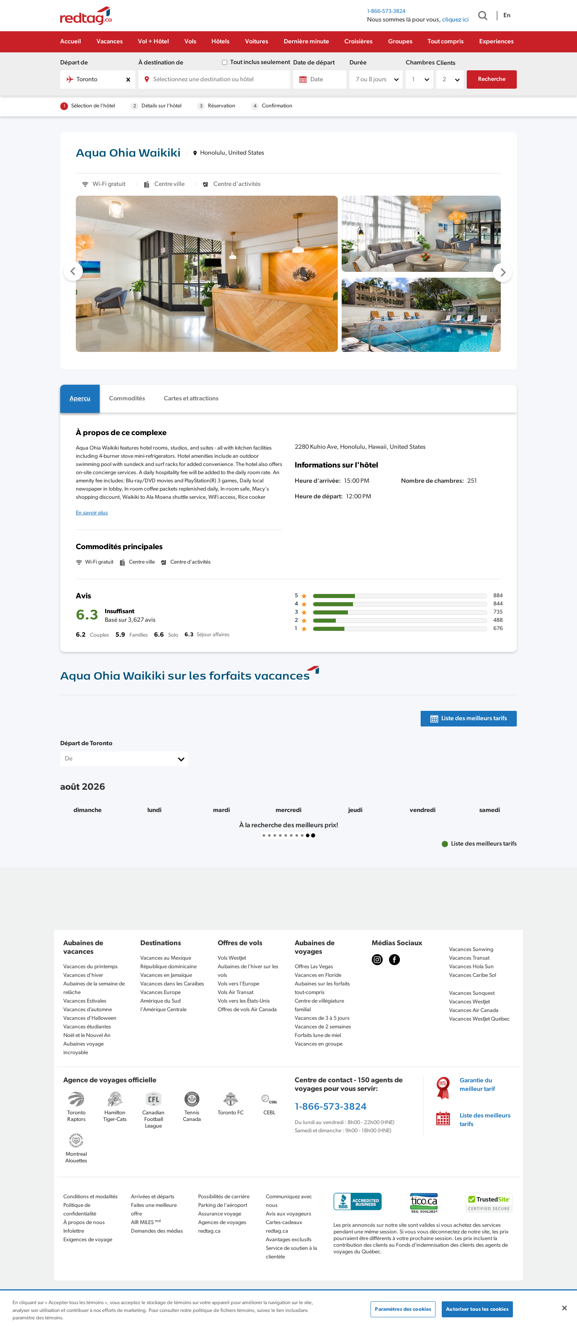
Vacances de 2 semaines (323, 1027)
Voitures (256, 42)
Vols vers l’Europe (238, 984)
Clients (445, 63)
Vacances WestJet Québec (479, 1019)
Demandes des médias (157, 1231)
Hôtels (220, 42)
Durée (358, 63)
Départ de (74, 63)
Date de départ (314, 63)
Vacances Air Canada (473, 1011)
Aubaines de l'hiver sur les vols (248, 971)
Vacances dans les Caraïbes (172, 984)
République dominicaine (168, 967)
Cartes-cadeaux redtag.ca (284, 1227)
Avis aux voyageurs (288, 1214)
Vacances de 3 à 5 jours (322, 1018)
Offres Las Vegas (314, 967)
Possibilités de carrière (223, 1197)
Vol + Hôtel (153, 42)
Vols (190, 42)
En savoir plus (92, 513)
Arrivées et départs (152, 1197)
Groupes (400, 42)
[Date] (319, 79)
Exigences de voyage (87, 1240)
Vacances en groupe (318, 1044)
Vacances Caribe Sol (472, 975)
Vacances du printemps (90, 967)
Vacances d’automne (87, 1010)
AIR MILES (146, 1222)
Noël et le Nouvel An (87, 1036)
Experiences (496, 42)
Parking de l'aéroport (222, 1205)
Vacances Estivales (84, 1001)
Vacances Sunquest (472, 993)
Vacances (110, 42)
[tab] (80, 399)
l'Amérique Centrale (163, 1010)
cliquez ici (455, 20)
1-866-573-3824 (386, 11)
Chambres (419, 63)
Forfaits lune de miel (318, 1036)
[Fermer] (564, 1308)
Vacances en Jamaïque (166, 975)
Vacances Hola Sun (471, 967)
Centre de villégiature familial (319, 1005)
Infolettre (73, 1231)
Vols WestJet (232, 958)
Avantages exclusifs (289, 1240)
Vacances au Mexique (165, 958)
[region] (288, 1308)
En (507, 15)
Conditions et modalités (90, 1197)
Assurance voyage (219, 1214)
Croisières (358, 42)
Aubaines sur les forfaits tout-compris (322, 988)
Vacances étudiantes (87, 1027)
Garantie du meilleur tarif (477, 1085)
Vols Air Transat (235, 993)
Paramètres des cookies (403, 1309)
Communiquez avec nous (289, 1201)
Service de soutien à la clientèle (291, 1253)
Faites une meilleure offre (154, 1210)
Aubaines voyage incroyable (83, 1048)
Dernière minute (306, 42)
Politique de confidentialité (79, 1210)
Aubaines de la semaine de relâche (94, 988)
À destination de (160, 63)
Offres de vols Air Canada (247, 1010)
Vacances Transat (469, 958)
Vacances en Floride (318, 975)
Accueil (70, 42)
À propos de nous (84, 1223)
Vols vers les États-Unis (244, 1001)
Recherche (491, 79)
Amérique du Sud (160, 1001)
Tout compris (446, 42)
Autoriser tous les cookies (477, 1309)
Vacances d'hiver (83, 975)
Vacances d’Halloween (89, 1018)
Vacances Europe (160, 993)
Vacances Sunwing (471, 950)
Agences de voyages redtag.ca (222, 1227)
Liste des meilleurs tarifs (485, 1120)
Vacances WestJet (469, 1002)
